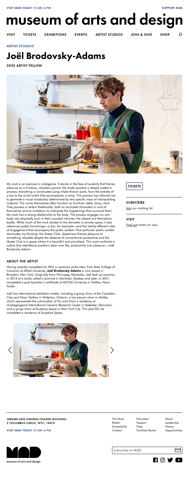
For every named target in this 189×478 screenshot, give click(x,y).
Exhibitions (55, 35)
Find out (131, 225)
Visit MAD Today (19, 8)
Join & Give (141, 35)
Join (129, 208)
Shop (165, 35)
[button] (10, 350)
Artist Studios (109, 35)
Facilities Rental (146, 430)
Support (141, 422)
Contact (117, 430)
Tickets (29, 35)
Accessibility (119, 426)
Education (142, 418)
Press (139, 426)
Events (81, 35)
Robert (116, 422)
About (169, 418)
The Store (118, 418)
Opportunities (173, 430)
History (169, 426)
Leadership (172, 422)
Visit (11, 35)
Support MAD (172, 8)
